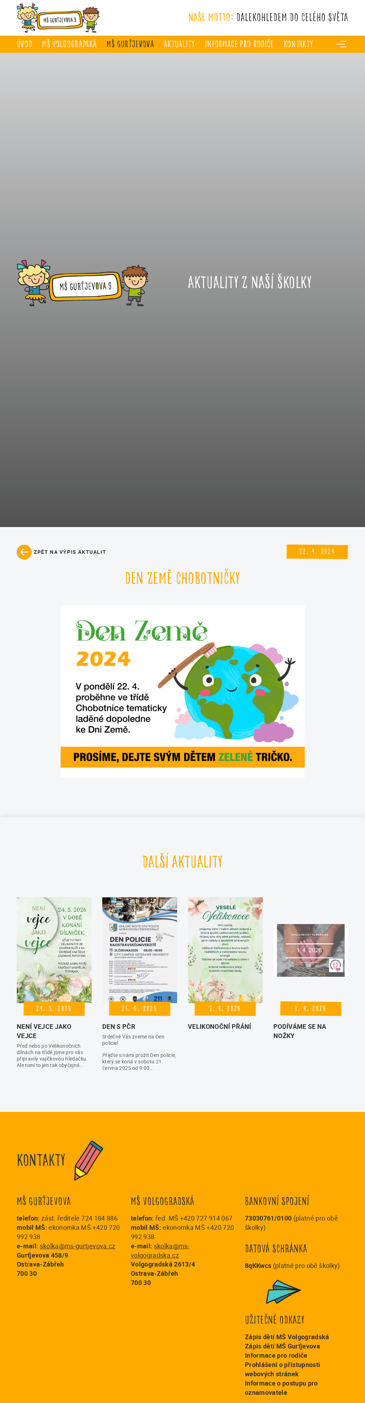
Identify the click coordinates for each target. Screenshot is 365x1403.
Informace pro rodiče (239, 44)
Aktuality (179, 44)
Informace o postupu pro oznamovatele (281, 1388)
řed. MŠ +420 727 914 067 (193, 1218)
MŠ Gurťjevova (130, 44)
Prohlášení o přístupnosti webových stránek (282, 1369)
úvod (24, 44)
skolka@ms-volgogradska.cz (160, 1250)
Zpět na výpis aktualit (70, 551)
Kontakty (299, 44)
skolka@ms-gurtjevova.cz (77, 1246)
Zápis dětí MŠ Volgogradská (287, 1336)
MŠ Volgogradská (69, 44)
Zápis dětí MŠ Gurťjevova (282, 1346)
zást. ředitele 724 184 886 (79, 1218)
